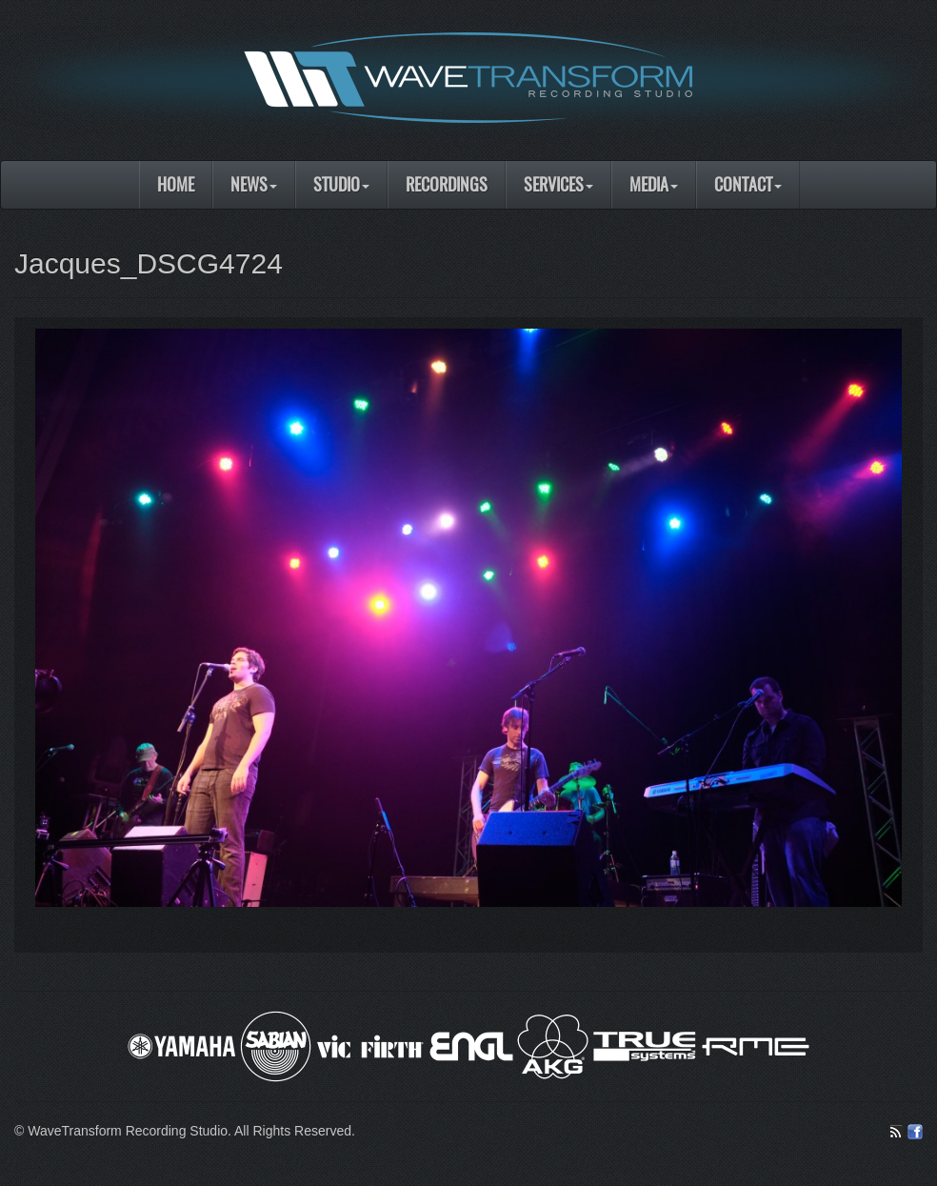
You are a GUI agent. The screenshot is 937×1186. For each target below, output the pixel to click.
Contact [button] (748, 184)
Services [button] (558, 184)
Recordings (447, 184)
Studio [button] (341, 184)
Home (175, 184)
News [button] (253, 184)
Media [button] (653, 184)
